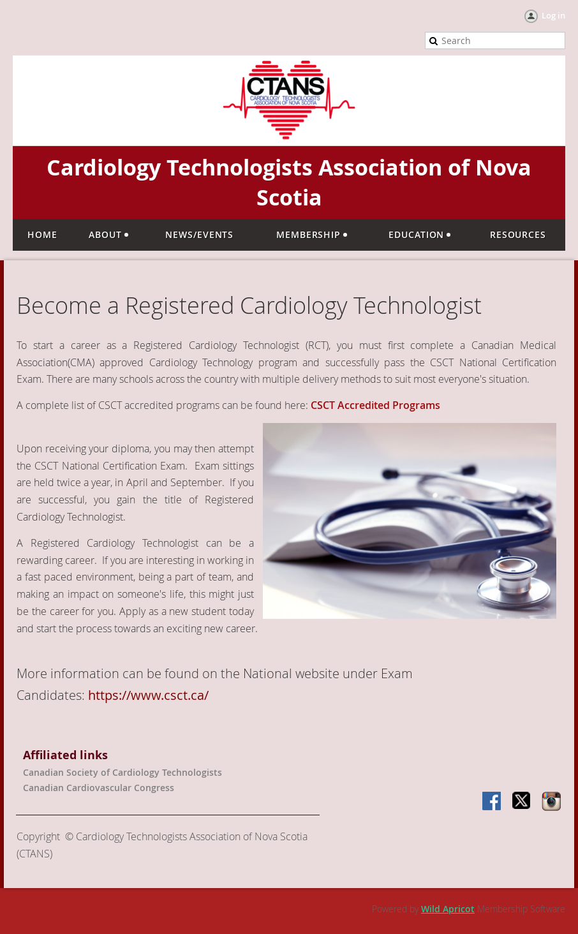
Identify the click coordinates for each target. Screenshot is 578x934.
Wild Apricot (448, 909)
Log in (553, 15)
